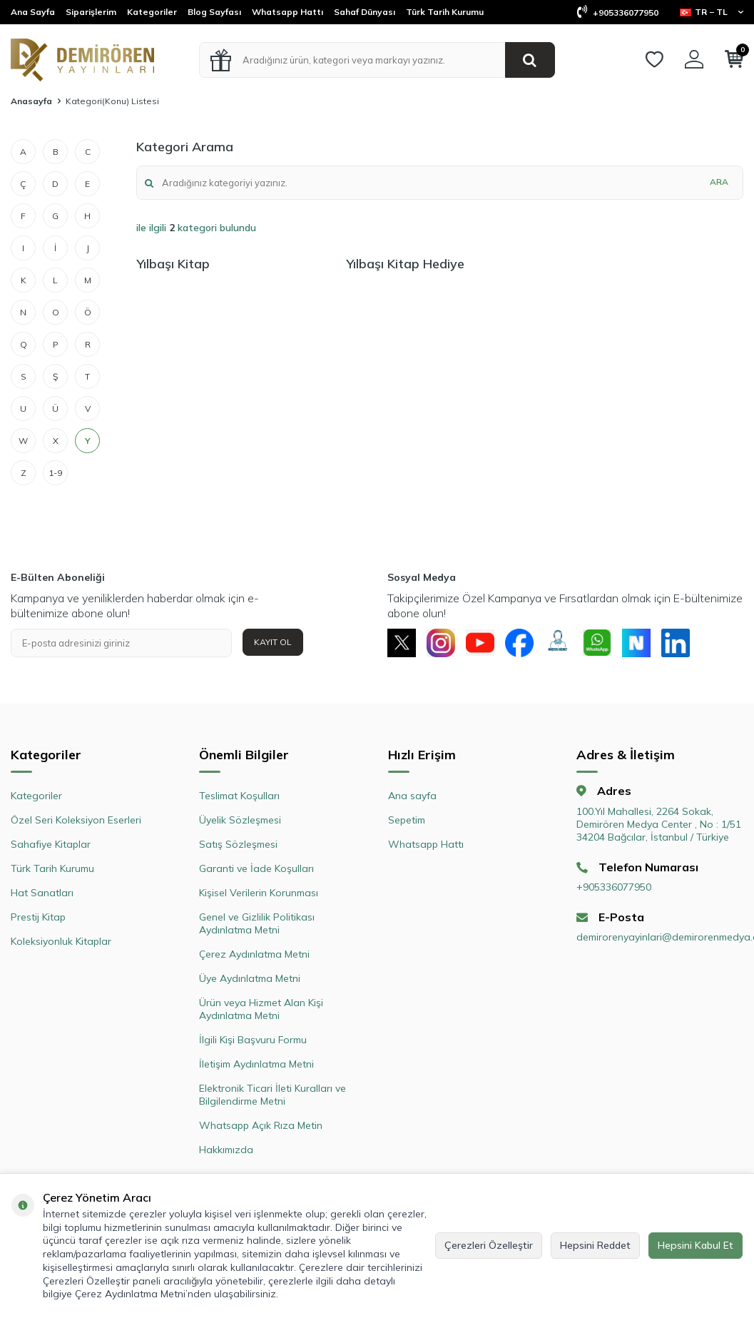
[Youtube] (480, 643)
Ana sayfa (412, 795)
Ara (719, 181)
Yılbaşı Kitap (173, 263)
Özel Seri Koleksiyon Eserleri (76, 819)
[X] (401, 643)
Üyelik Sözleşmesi (240, 819)
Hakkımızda (226, 1149)
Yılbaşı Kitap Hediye (405, 263)
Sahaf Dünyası (364, 11)
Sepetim (406, 819)
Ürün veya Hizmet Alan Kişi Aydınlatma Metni (261, 1009)
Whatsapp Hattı (287, 11)
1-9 (55, 472)
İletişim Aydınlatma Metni (256, 1064)
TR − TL (711, 11)
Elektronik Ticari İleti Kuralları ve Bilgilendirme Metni (272, 1094)
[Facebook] (519, 643)
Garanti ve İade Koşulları (256, 868)
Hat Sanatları (42, 892)
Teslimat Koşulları (239, 795)
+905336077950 (617, 12)
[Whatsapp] (598, 643)
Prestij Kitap (38, 917)
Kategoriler (152, 11)
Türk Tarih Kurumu (445, 11)
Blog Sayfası (214, 11)
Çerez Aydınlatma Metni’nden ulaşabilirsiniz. (176, 1293)
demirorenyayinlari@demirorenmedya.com (659, 937)
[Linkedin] (676, 643)
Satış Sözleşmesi (238, 844)
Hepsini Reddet (595, 1245)
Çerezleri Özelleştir (488, 1245)
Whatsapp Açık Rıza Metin (260, 1125)
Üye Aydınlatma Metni (249, 978)
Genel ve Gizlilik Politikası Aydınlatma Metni (257, 923)
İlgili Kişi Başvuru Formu (253, 1039)
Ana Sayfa (33, 11)
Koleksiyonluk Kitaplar (61, 941)
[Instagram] (441, 643)
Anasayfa (31, 101)
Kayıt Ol (273, 642)
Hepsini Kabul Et (695, 1245)
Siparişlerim (91, 11)
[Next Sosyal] (637, 643)
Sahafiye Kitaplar (51, 844)
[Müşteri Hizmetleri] (558, 643)
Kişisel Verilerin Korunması (258, 892)
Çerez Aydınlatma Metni (254, 954)
